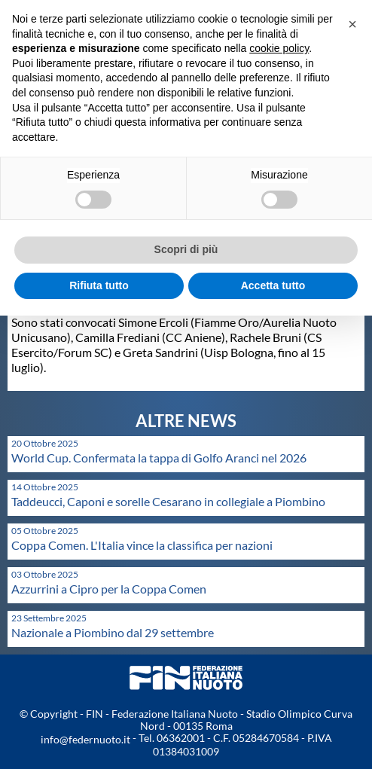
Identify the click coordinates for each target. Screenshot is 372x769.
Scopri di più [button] (186, 249)
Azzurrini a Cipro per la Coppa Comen (108, 588)
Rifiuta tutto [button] (99, 285)
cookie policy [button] (279, 48)
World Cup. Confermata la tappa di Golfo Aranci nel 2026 (158, 457)
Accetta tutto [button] (273, 285)
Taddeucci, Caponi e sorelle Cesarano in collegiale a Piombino (168, 501)
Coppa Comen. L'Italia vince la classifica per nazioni (142, 545)
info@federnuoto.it (85, 739)
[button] (352, 24)
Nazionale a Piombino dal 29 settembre (112, 632)
